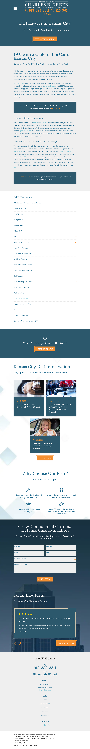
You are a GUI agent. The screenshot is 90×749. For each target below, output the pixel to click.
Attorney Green (19, 83)
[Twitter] (49, 725)
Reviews (45, 712)
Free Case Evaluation (45, 39)
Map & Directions (45, 690)
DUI (41, 76)
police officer (18, 151)
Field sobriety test (66, 151)
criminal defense (49, 86)
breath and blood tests (24, 157)
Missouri (43, 123)
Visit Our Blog (45, 458)
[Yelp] (45, 725)
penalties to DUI (25, 131)
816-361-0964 (55, 12)
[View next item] (20, 643)
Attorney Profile (45, 349)
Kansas (35, 123)
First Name (17, 546)
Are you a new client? (20, 558)
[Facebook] (41, 725)
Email (47, 552)
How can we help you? (20, 565)
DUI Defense (45, 708)
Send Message (45, 579)
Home (45, 700)
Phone (16, 552)
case (15, 168)
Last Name (49, 546)
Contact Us (45, 716)
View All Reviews (67, 643)
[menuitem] (45, 203)
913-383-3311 (37, 10)
